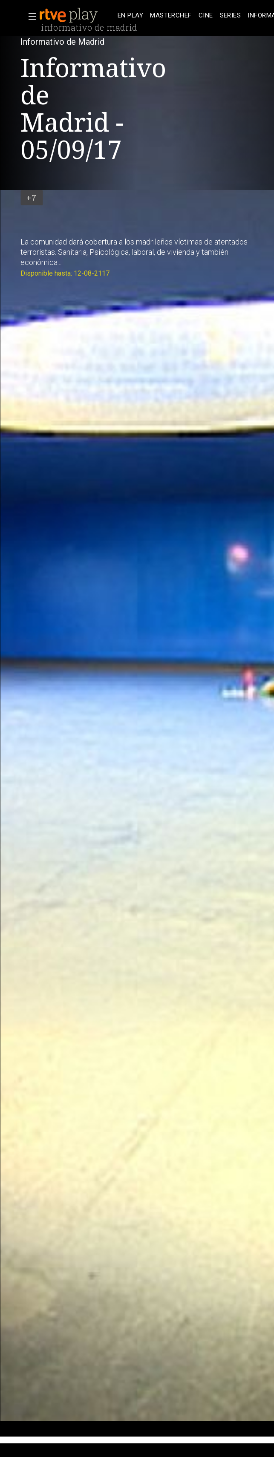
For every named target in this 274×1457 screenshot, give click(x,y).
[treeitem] (130, 15)
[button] (29, 16)
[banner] (76, 15)
